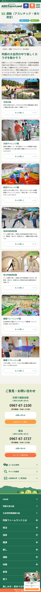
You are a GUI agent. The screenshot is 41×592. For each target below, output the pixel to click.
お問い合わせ (20, 415)
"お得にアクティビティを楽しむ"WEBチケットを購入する (20, 590)
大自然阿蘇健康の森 (11, 513)
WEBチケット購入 (20, 422)
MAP (26, 7)
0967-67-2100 (20, 405)
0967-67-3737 (20, 438)
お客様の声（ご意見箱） (18, 478)
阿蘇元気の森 (8, 506)
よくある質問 (13, 465)
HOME (5, 499)
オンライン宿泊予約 (20, 455)
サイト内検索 (13, 471)
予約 (32, 7)
